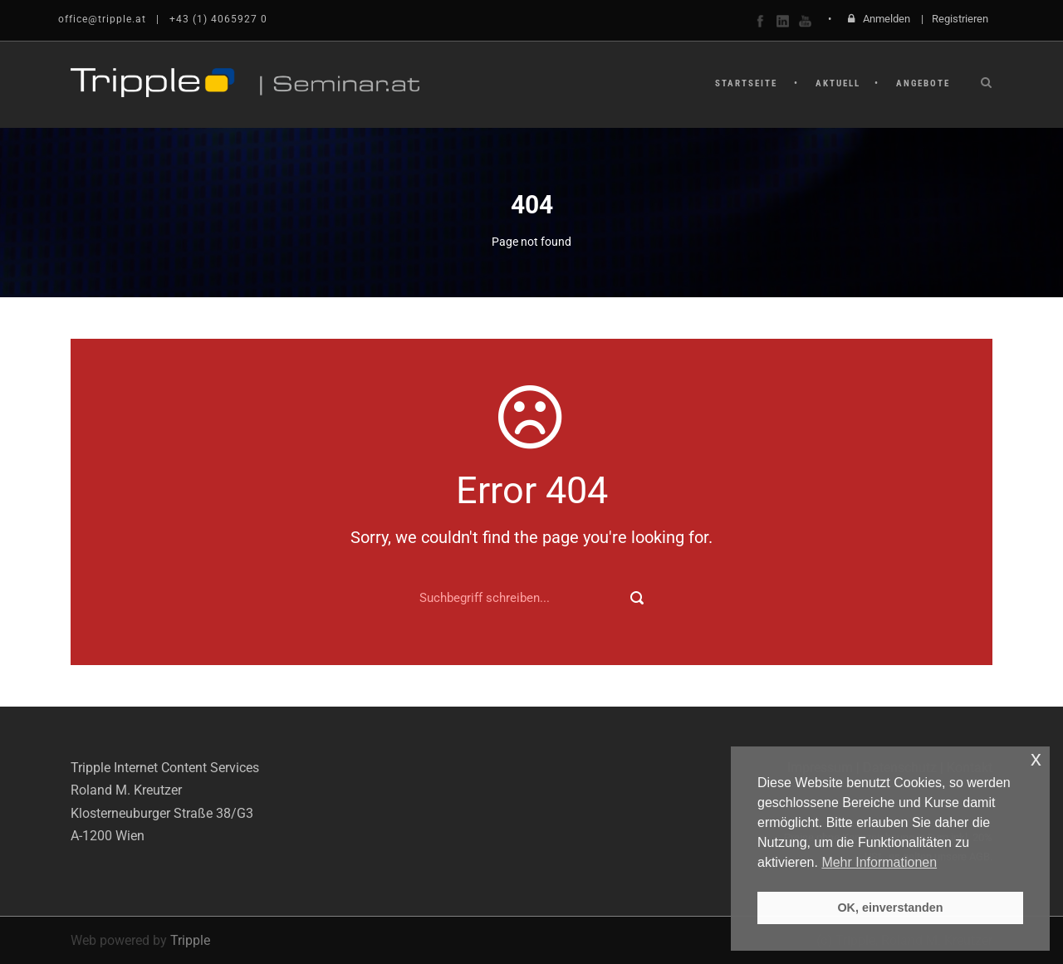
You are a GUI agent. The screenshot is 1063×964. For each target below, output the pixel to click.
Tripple (190, 940)
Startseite (746, 83)
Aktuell (838, 83)
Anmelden (886, 18)
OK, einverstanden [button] (890, 907)
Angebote (923, 83)
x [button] (1036, 758)
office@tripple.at (102, 19)
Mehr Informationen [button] (879, 862)
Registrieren (960, 18)
